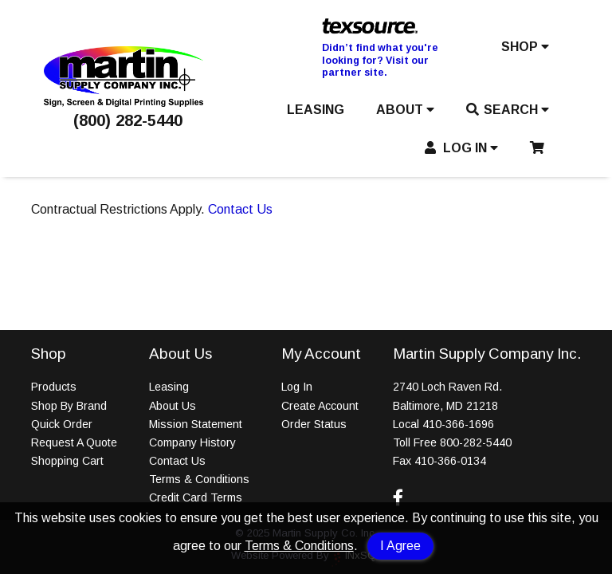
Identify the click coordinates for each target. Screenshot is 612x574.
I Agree (400, 545)
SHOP (525, 46)
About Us (172, 405)
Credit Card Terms (195, 497)
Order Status (314, 424)
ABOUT (405, 109)
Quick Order (61, 424)
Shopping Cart (67, 460)
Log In (296, 386)
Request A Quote (74, 442)
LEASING (315, 109)
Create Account (320, 405)
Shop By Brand (69, 405)
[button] (525, 50)
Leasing (169, 386)
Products (53, 386)
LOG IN (462, 148)
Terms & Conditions (299, 545)
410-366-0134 (450, 460)
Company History (192, 442)
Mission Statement (195, 424)
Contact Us (240, 209)
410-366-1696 (458, 424)
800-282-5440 (476, 442)
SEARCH (507, 109)
